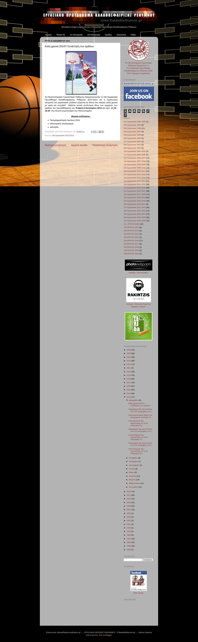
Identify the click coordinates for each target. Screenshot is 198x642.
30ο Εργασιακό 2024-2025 (135, 217)
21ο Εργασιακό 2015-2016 (135, 188)
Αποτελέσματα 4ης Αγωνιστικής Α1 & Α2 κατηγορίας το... (138, 437)
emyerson (94, 635)
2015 (129, 390)
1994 (129, 550)
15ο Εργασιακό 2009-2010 (135, 168)
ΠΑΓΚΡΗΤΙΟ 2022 (131, 254)
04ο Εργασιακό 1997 (132, 132)
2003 (129, 517)
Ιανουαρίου (133, 487)
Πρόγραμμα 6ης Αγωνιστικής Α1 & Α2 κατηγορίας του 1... (140, 410)
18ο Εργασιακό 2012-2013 (135, 178)
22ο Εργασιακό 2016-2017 (135, 191)
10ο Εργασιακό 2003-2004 (135, 151)
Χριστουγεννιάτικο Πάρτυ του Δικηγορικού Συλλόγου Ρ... (140, 416)
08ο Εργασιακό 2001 (132, 145)
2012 (129, 492)
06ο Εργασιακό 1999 (132, 138)
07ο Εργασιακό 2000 (132, 141)
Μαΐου (131, 472)
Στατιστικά (121, 35)
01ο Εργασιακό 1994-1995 (135, 122)
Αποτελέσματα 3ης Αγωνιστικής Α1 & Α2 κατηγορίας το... (138, 451)
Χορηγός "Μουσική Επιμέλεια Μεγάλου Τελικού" (138, 304)
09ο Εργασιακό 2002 (132, 148)
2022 (129, 364)
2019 (129, 375)
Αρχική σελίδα (79, 145)
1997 (129, 539)
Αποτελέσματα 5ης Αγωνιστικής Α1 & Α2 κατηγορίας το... (138, 423)
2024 (129, 357)
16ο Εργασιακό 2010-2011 (135, 171)
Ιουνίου (132, 469)
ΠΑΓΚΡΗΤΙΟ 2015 (131, 237)
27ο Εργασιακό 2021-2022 (135, 207)
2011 (129, 495)
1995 (129, 546)
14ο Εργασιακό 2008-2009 (135, 165)
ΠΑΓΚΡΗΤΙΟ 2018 (131, 247)
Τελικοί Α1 (60, 35)
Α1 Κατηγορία (76, 35)
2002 (129, 520)
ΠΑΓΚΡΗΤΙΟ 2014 (131, 234)
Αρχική (48, 35)
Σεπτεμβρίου (134, 465)
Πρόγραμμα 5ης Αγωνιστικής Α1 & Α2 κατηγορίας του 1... (140, 430)
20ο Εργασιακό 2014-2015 (135, 184)
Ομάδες (108, 35)
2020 (129, 372)
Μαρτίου (132, 480)
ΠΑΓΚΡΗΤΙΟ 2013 (131, 231)
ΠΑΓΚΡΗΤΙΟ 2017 (131, 244)
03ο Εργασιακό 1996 (132, 128)
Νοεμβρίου (133, 458)
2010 (129, 499)
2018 (129, 379)
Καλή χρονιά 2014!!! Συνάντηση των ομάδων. (139, 404)
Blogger (108, 635)
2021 (129, 368)
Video (133, 35)
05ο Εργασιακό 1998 (132, 135)
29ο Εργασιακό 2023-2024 (135, 214)
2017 (129, 383)
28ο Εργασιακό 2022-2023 (135, 211)
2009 (129, 502)
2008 (129, 506)
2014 (129, 393)
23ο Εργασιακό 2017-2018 (135, 194)
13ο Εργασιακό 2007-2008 (135, 161)
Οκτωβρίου (133, 461)
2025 (129, 353)
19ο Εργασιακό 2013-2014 (63, 135)
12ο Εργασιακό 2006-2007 (135, 158)
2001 (129, 524)
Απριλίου (133, 476)
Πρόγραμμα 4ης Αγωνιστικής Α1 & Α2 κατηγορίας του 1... (140, 444)
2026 (129, 350)
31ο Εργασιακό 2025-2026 (135, 221)
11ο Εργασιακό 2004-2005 (135, 155)
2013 (129, 397)
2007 (129, 510)
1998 (129, 535)
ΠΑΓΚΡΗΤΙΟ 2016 (131, 241)
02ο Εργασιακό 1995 (132, 125)
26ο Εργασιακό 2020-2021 (135, 204)
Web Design (139, 593)
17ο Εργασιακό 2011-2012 (135, 174)
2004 (129, 513)
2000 (129, 528)
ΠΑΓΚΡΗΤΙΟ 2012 (131, 227)
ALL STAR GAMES (132, 224)
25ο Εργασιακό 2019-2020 (135, 201)
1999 (129, 531)
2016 (129, 386)
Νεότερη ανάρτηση (55, 145)
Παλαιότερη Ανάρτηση (105, 145)
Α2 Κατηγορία (93, 35)
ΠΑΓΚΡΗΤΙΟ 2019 (131, 250)
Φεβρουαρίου (134, 483)
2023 (129, 361)
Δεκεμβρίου (134, 400)
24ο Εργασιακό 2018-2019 (135, 197)
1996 (129, 542)
